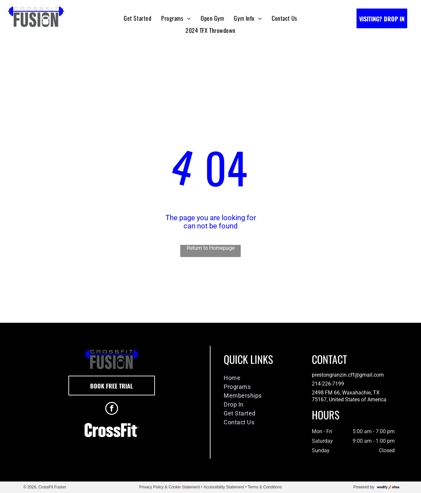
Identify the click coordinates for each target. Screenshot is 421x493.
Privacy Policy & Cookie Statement (169, 487)
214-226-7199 (328, 384)
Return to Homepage (211, 248)
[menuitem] (137, 18)
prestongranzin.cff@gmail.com (348, 375)
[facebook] (111, 409)
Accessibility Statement (224, 487)
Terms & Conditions (265, 487)
